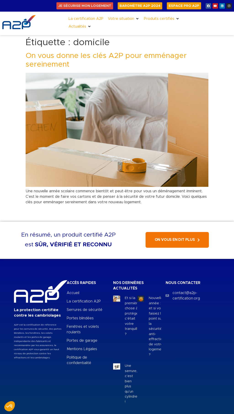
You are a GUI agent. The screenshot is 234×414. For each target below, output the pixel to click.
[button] (124, 19)
